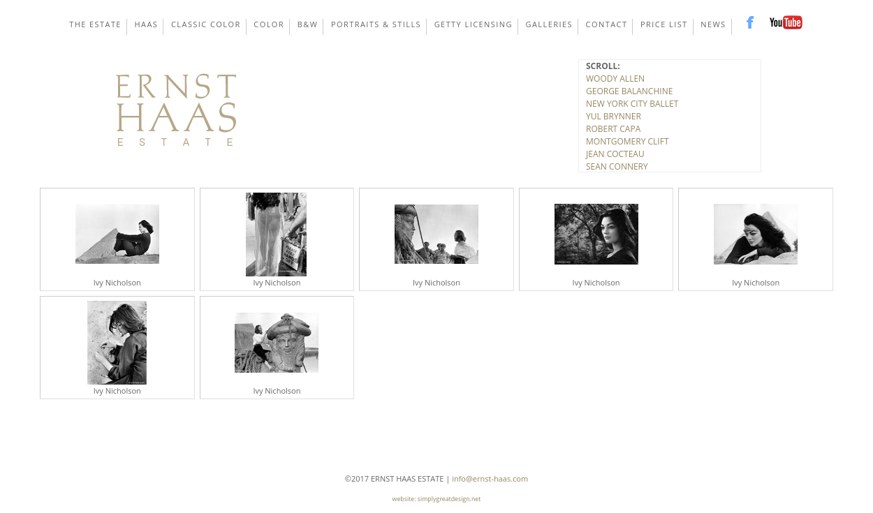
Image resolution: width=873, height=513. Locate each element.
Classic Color (206, 24)
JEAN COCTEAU (615, 154)
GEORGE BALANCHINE (629, 91)
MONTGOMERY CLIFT (627, 141)
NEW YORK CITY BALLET (632, 104)
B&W (308, 24)
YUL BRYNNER (613, 116)
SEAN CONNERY (617, 166)
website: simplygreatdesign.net (437, 499)
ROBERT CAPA (613, 129)
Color (269, 24)
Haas (147, 24)
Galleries (549, 24)
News (713, 24)
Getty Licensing (473, 24)
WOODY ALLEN (615, 78)
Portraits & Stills (376, 24)
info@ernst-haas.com (490, 478)
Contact (607, 24)
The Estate (95, 24)
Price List (664, 24)
